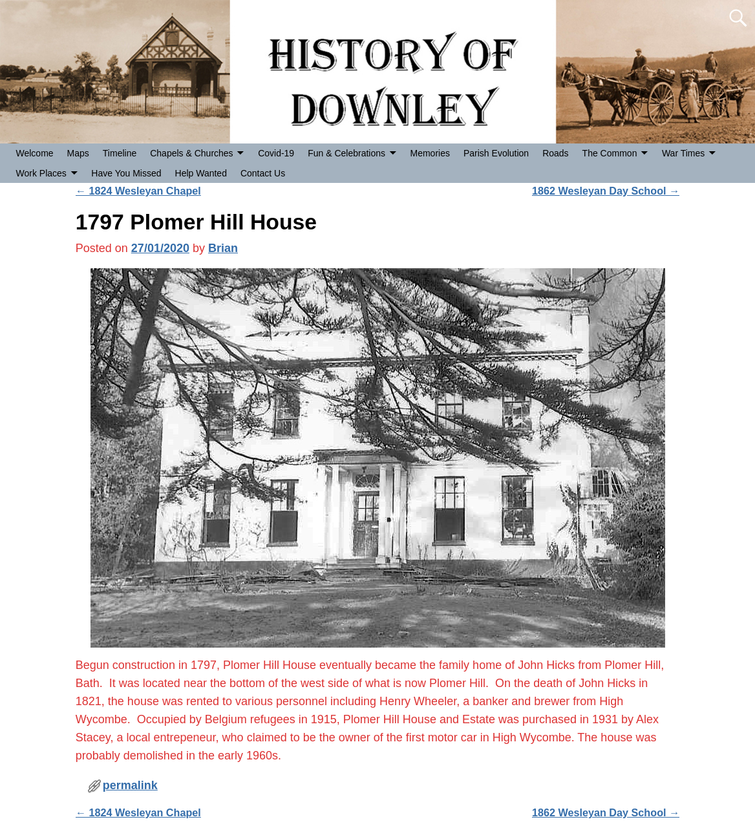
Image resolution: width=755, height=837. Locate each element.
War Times (683, 153)
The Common (609, 153)
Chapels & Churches (191, 153)
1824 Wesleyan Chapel (138, 190)
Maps (78, 153)
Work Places (41, 173)
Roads (555, 153)
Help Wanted (201, 173)
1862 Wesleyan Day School (605, 190)
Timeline (119, 153)
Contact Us (262, 173)
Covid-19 (276, 153)
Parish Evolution (496, 153)
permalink (130, 785)
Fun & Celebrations (346, 153)
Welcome (35, 153)
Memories (430, 153)
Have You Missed (126, 173)
